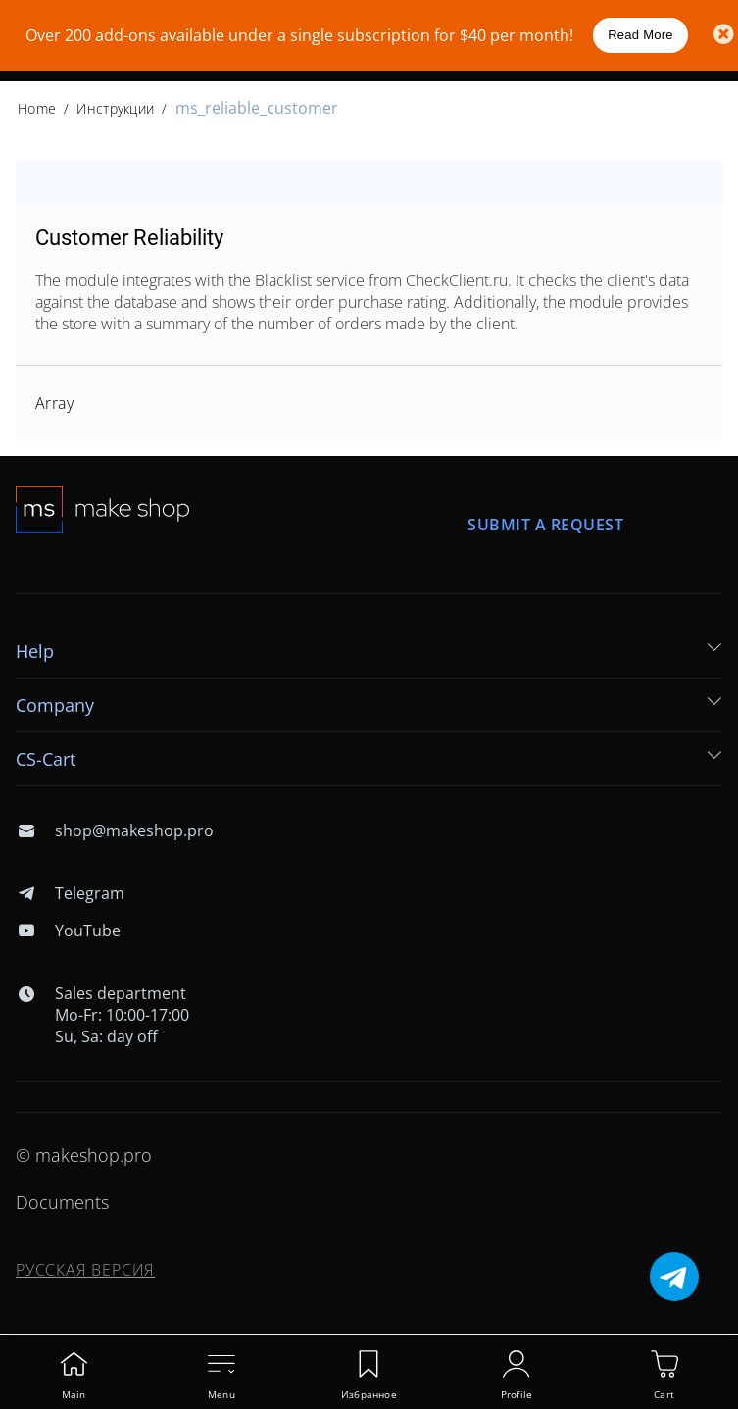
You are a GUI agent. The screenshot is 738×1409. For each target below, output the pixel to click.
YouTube (68, 930)
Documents (62, 1202)
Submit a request (546, 524)
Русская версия (85, 1270)
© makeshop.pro (84, 1155)
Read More (640, 34)
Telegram (70, 893)
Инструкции (115, 108)
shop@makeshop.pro (115, 830)
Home (37, 108)
